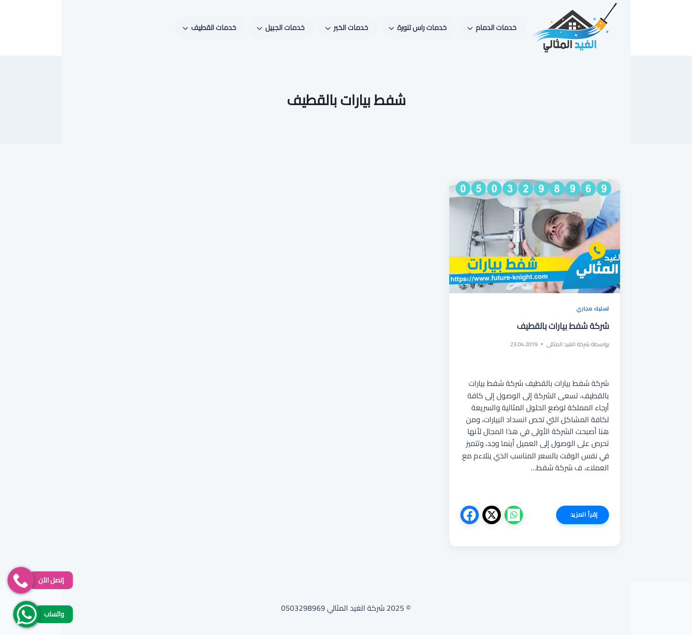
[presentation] (534, 236)
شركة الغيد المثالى (568, 344)
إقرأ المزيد (577, 516)
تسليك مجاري (592, 308)
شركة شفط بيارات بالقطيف (563, 326)
